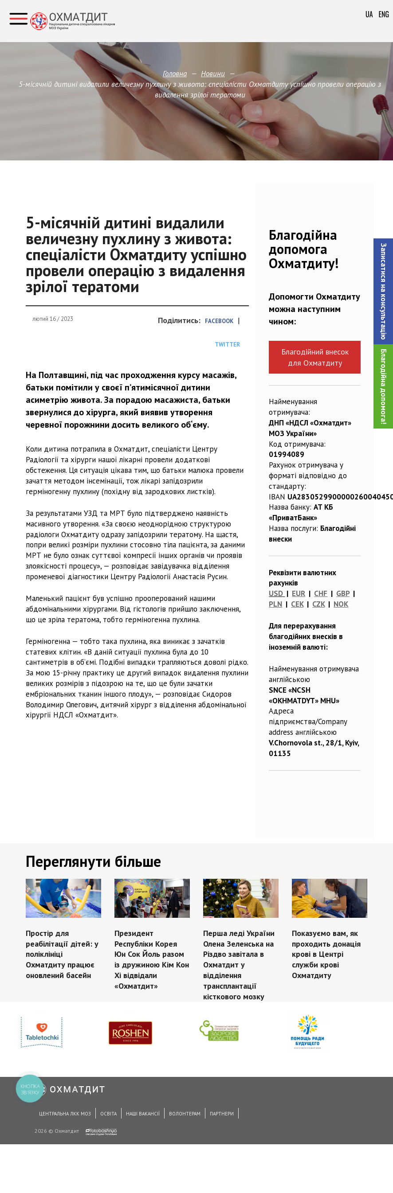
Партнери (222, 1114)
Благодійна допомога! (384, 386)
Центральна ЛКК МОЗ (65, 1114)
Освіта (108, 1114)
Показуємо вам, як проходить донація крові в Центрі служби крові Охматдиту (325, 953)
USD (276, 593)
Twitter (227, 344)
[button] (383, 291)
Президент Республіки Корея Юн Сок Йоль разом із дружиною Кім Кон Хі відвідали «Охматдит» (152, 959)
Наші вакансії (143, 1114)
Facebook (219, 321)
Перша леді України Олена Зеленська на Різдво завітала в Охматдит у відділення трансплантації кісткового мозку (238, 964)
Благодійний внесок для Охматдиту (315, 357)
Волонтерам (184, 1114)
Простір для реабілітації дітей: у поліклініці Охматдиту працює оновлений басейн (63, 953)
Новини (213, 73)
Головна (175, 73)
